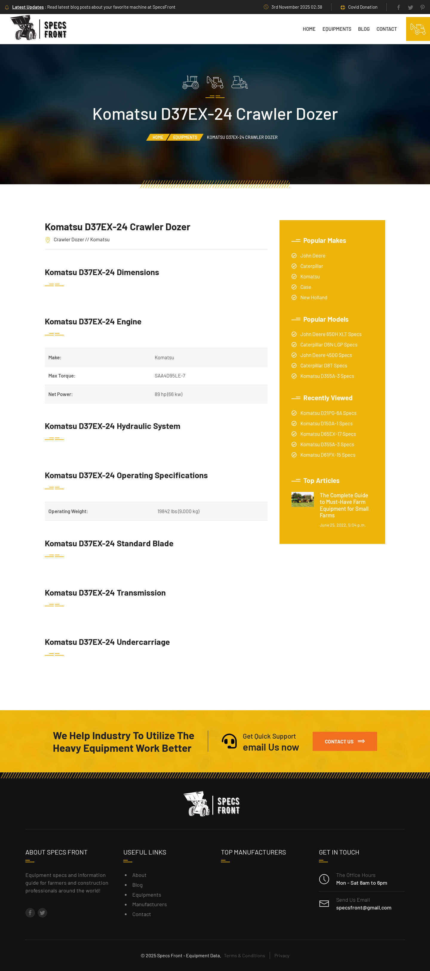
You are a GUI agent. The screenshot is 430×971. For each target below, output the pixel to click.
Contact (387, 29)
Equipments (336, 29)
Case (305, 287)
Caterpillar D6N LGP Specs (328, 344)
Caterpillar (311, 266)
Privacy (281, 955)
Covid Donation (362, 7)
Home (309, 29)
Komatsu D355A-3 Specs (327, 376)
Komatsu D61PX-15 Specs (327, 455)
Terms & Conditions (244, 955)
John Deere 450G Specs (326, 355)
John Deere (312, 255)
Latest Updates (28, 7)
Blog (364, 29)
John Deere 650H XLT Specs (331, 334)
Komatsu (310, 276)
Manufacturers (149, 904)
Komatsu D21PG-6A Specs (328, 413)
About (139, 875)
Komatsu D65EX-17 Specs (328, 434)
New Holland (313, 297)
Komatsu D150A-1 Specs (326, 423)
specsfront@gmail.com (363, 907)
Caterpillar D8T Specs (323, 365)
